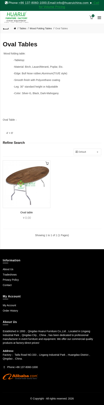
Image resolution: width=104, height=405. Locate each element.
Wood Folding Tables (41, 28)
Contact (7, 285)
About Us (8, 269)
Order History (10, 310)
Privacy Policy (11, 279)
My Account (9, 305)
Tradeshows (10, 274)
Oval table (26, 212)
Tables (22, 28)
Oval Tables (61, 28)
